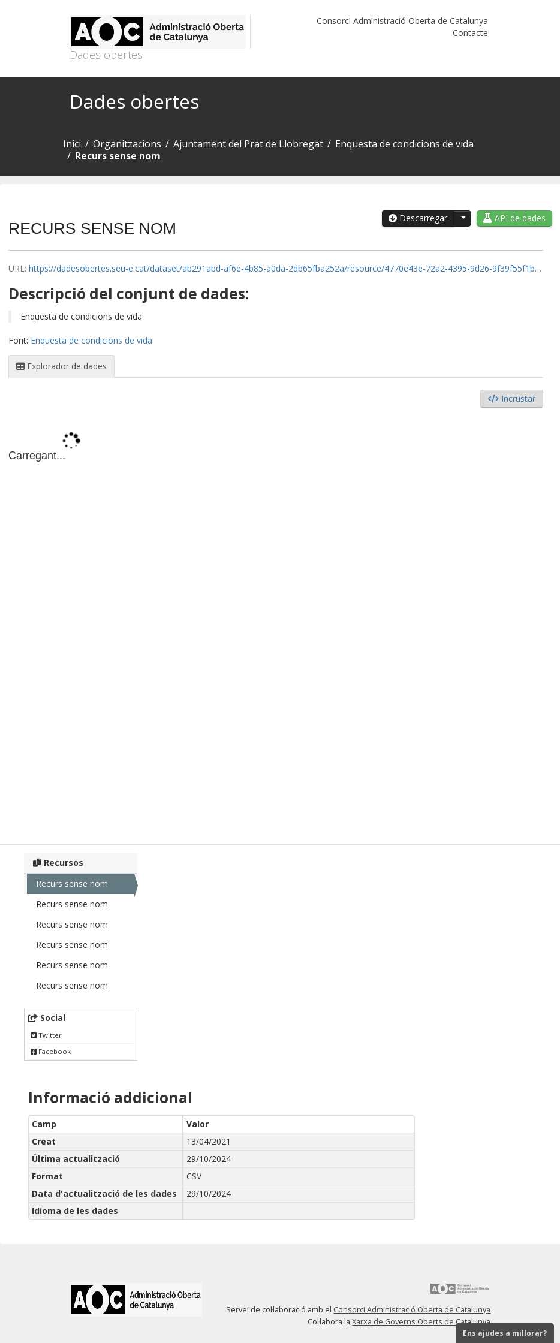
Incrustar (511, 398)
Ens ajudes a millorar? (505, 1333)
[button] (462, 218)
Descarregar (418, 218)
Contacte (470, 32)
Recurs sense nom (118, 155)
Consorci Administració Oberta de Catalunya (402, 20)
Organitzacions (127, 143)
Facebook (51, 1051)
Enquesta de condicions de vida (404, 143)
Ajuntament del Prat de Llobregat (248, 143)
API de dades (514, 218)
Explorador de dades (61, 366)
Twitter (46, 1035)
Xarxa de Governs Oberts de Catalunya (421, 1322)
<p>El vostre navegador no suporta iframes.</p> (275, 623)
